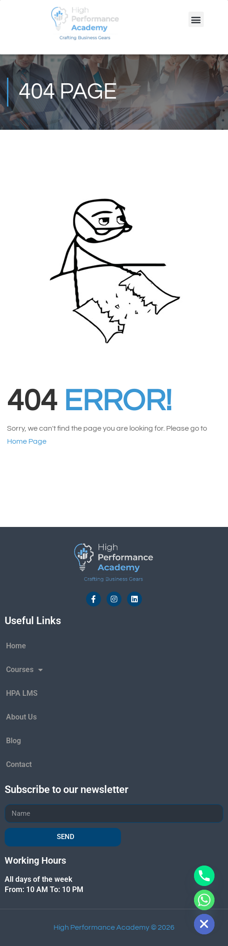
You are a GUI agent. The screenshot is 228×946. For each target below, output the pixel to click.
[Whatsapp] (204, 900)
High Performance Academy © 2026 (114, 927)
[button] (196, 19)
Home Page (27, 441)
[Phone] (204, 876)
